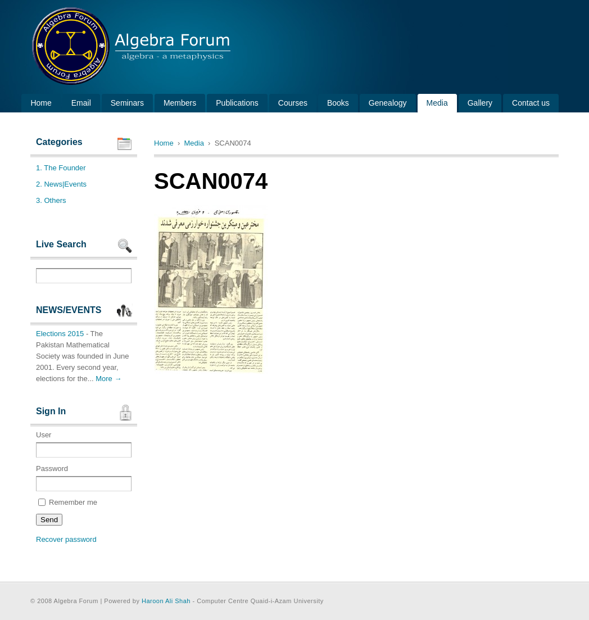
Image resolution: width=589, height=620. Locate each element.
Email (81, 102)
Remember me (67, 502)
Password (84, 477)
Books (338, 102)
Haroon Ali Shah (166, 601)
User (84, 444)
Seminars (127, 102)
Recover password (66, 539)
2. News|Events (61, 184)
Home (40, 102)
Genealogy (388, 102)
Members (180, 102)
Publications (237, 102)
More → (108, 378)
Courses (292, 102)
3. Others (51, 200)
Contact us (531, 102)
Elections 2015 (60, 333)
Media (437, 102)
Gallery (480, 102)
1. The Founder (61, 168)
